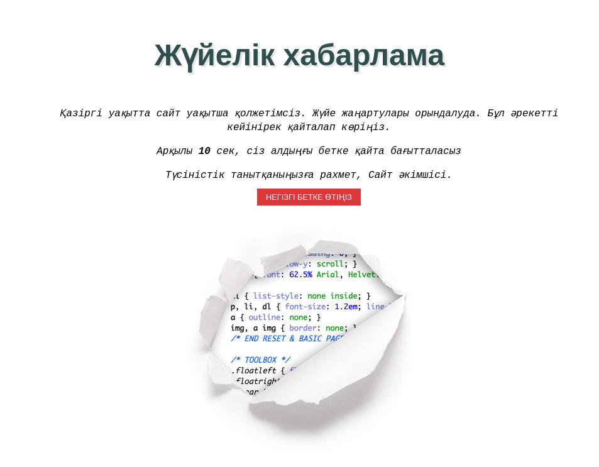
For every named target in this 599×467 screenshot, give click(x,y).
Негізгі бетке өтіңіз (309, 199)
